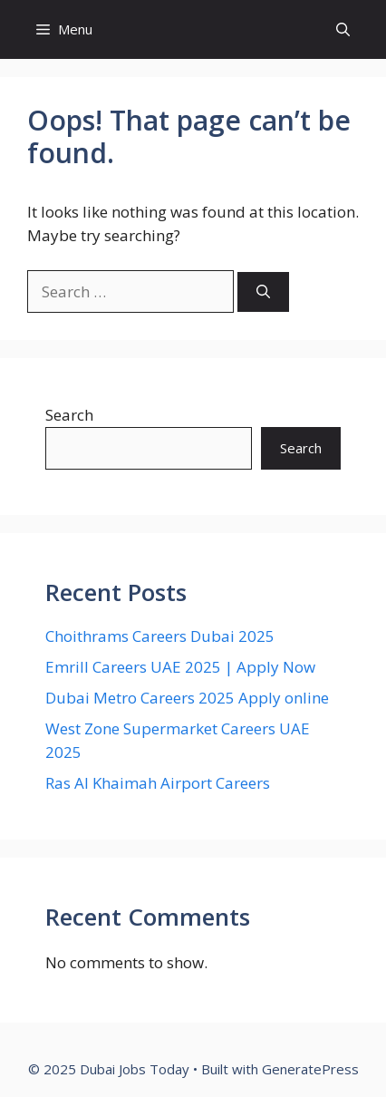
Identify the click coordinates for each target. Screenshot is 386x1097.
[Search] (263, 292)
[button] (343, 29)
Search (69, 414)
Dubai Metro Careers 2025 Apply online (187, 697)
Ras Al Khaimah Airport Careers (157, 782)
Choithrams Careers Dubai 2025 (160, 636)
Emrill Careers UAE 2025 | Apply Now (180, 666)
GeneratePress (310, 1069)
